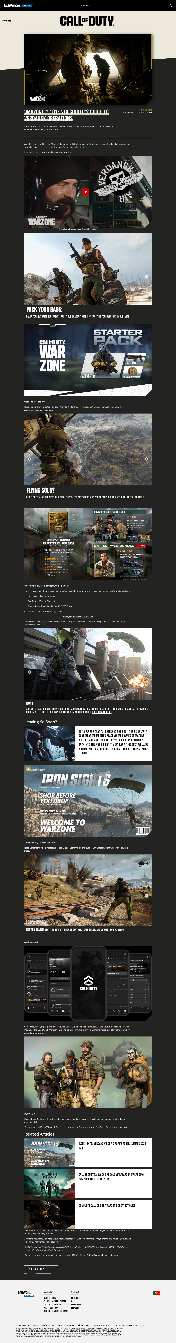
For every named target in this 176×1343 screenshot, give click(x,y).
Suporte (36, 1325)
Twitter (89, 1255)
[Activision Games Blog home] (25, 1294)
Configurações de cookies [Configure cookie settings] (102, 1325)
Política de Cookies (83, 1325)
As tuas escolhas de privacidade (127, 1325)
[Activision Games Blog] (18, 5)
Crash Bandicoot (52, 1307)
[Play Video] (88, 191)
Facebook (98, 1255)
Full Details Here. (102, 712)
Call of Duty (50, 1298)
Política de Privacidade (66, 1325)
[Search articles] (170, 5)
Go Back (7, 20)
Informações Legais (23, 1325)
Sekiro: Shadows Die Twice (56, 1311)
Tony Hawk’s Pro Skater (55, 1301)
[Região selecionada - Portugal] (156, 1293)
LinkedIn (75, 1307)
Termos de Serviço (48, 1325)
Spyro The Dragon (52, 1304)
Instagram (113, 1255)
